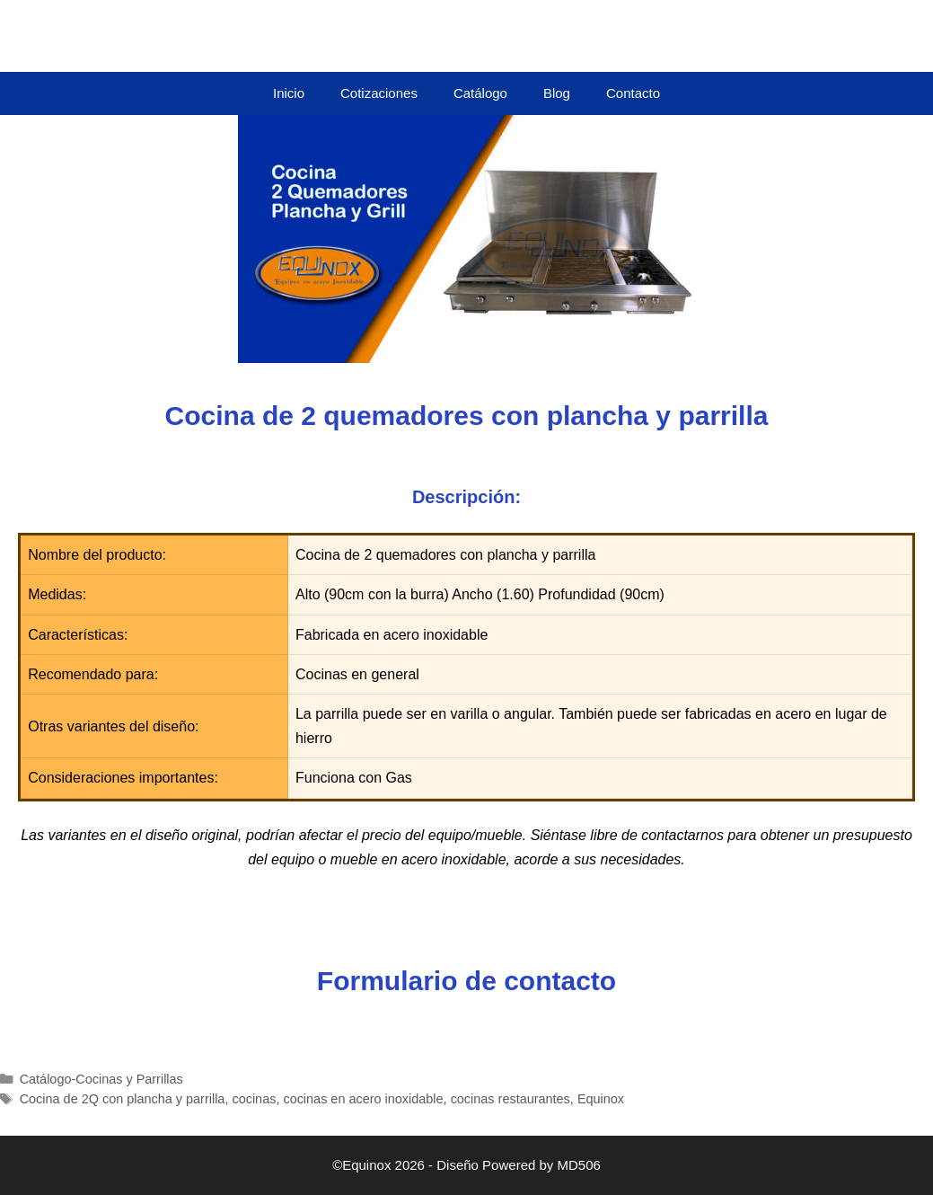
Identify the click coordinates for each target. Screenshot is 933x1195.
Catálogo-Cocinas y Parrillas (101, 1079)
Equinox (600, 1099)
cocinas (254, 1099)
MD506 (579, 1165)
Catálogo (480, 93)
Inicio (288, 93)
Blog (556, 93)
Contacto (633, 93)
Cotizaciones (379, 93)
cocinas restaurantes (510, 1099)
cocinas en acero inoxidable (363, 1099)
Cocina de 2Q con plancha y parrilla (122, 1099)
